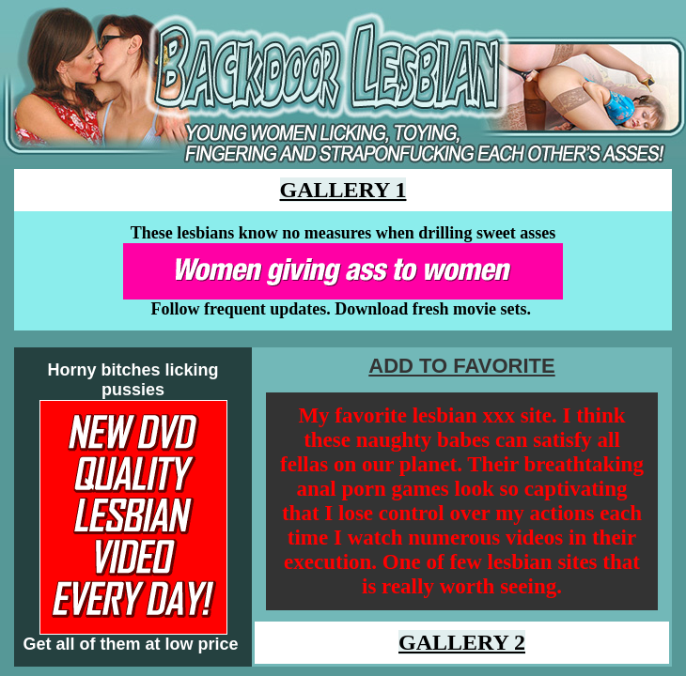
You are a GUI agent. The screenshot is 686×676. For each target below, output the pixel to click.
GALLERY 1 (343, 189)
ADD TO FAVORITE (461, 365)
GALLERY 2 (461, 642)
